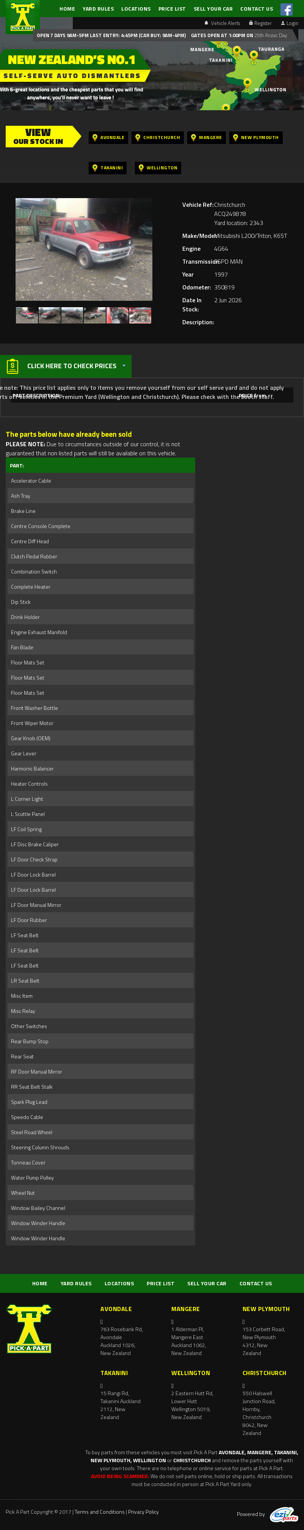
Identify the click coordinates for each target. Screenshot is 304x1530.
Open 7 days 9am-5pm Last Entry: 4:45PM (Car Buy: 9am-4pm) (111, 35)
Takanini (107, 168)
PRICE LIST (172, 9)
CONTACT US (256, 9)
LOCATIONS (136, 9)
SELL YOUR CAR (213, 9)
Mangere (206, 138)
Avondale (108, 138)
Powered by (267, 1514)
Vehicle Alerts (222, 23)
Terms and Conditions (100, 1512)
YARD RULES (98, 9)
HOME (67, 9)
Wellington (158, 168)
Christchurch (157, 138)
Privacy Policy (143, 1512)
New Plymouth (256, 138)
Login (289, 23)
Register (260, 23)
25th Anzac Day (270, 35)
